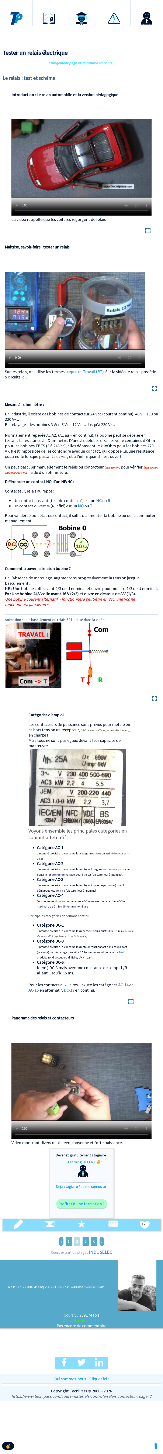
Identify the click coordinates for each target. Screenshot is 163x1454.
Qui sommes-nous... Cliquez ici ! (81, 1378)
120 (145, 1224)
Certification (81, 4)
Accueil (16, 4)
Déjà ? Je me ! (81, 1186)
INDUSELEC (100, 1252)
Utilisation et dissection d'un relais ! (81, 158)
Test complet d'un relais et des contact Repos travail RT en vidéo (75, 311)
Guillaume (77, 1287)
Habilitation (114, 4)
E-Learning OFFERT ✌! (83, 1168)
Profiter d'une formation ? (81, 1203)
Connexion (146, 4)
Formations (49, 4)
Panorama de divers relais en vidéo (81, 1082)
